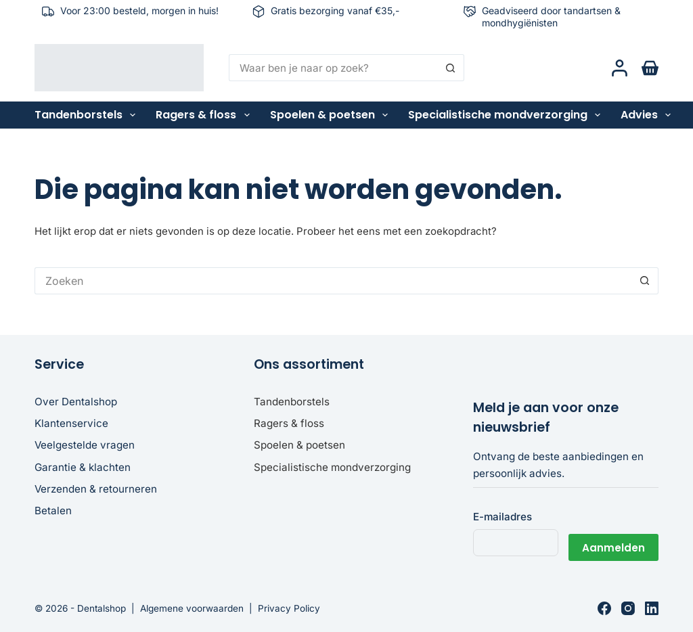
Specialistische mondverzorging (507, 115)
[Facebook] (604, 608)
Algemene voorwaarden (192, 608)
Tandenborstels (88, 115)
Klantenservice (71, 423)
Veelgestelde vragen (85, 444)
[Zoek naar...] (333, 67)
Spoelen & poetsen (331, 115)
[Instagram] (628, 608)
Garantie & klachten (83, 467)
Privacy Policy (289, 608)
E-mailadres (502, 516)
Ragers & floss (205, 115)
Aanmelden (613, 542)
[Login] (619, 68)
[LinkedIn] (651, 608)
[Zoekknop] (450, 67)
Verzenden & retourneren (96, 488)
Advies (648, 115)
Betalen (53, 510)
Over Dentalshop (76, 401)
